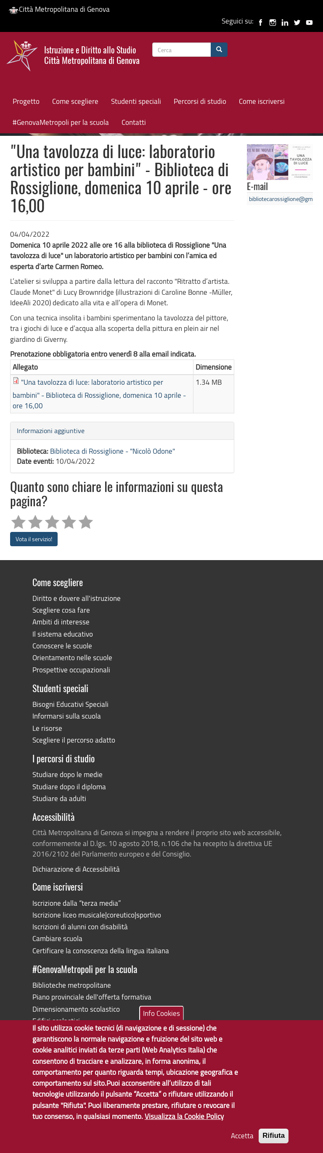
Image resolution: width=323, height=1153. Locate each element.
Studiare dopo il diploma (69, 786)
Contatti (134, 122)
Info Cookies (161, 1022)
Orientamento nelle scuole (72, 657)
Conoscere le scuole (62, 646)
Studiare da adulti (59, 798)
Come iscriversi (262, 101)
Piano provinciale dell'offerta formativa (91, 997)
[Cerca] (219, 49)
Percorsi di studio (200, 101)
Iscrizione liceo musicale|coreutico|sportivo (96, 915)
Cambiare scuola (57, 938)
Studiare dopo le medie (67, 774)
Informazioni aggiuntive (51, 430)
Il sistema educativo (62, 634)
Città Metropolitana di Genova (59, 9)
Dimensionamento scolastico (76, 1009)
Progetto (26, 101)
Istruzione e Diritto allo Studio (92, 54)
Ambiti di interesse (61, 622)
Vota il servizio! (34, 539)
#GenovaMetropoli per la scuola (61, 122)
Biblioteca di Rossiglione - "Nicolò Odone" (112, 451)
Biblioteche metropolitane (71, 985)
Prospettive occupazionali (71, 669)
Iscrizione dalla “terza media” (76, 903)
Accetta (242, 1144)
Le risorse (47, 728)
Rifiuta (273, 1144)
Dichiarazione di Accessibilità (76, 869)
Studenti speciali (136, 101)
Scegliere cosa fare (61, 610)
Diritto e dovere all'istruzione (76, 598)
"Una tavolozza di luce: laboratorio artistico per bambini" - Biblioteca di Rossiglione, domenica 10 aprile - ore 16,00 (99, 393)
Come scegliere (75, 101)
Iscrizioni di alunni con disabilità (80, 926)
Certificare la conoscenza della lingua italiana (100, 950)
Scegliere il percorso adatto (73, 740)
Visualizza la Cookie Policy (184, 1125)
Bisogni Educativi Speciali (70, 704)
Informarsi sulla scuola (66, 716)
